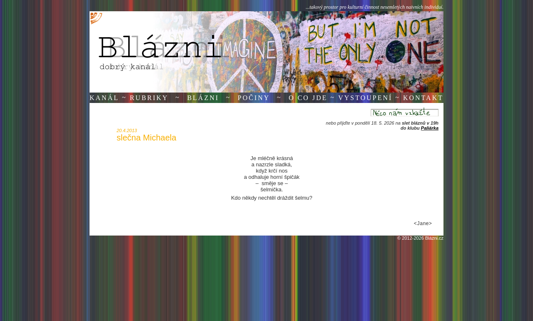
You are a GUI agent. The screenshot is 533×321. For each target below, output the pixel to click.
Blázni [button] (203, 97)
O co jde (308, 97)
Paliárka (429, 127)
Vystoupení (365, 97)
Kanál (104, 97)
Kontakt (423, 97)
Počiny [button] (254, 97)
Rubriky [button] (149, 97)
